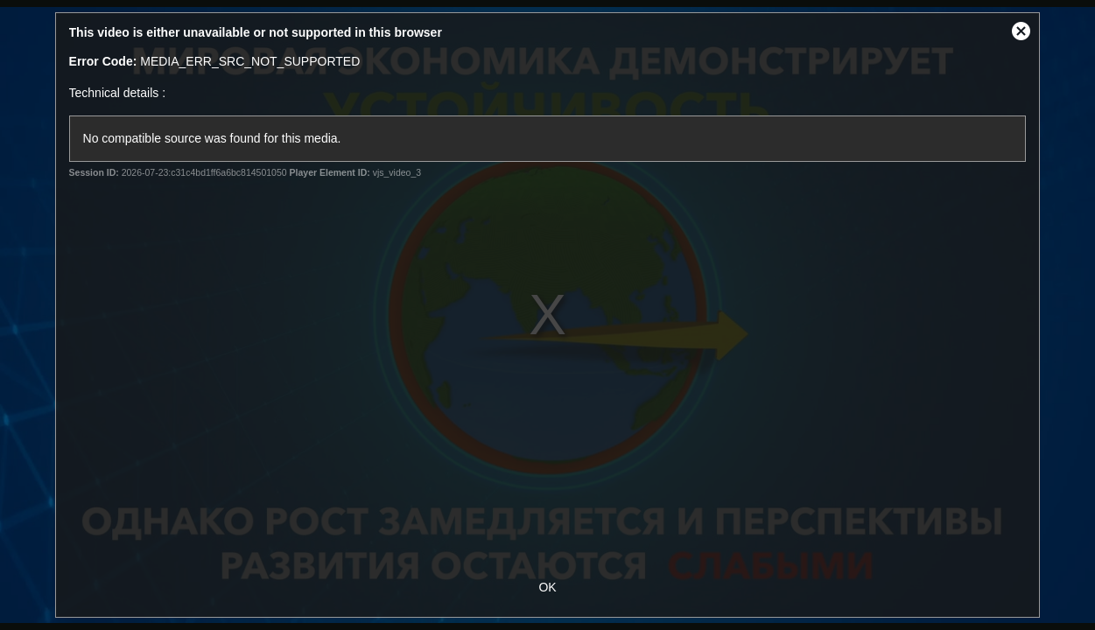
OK (547, 587)
